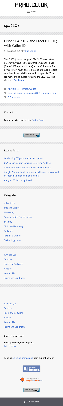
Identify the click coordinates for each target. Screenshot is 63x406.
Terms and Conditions (14, 277)
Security (8, 221)
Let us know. (10, 346)
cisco (19, 92)
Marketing (9, 212)
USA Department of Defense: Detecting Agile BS (27, 162)
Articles (8, 268)
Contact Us (9, 273)
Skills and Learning (13, 226)
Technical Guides (28, 88)
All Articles (13, 88)
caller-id (12, 92)
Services (8, 259)
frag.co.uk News (12, 207)
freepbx (26, 92)
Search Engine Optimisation (18, 217)
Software (8, 231)
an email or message (23, 357)
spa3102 (35, 92)
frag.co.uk (35, 401)
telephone (46, 92)
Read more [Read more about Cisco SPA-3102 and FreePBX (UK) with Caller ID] (19, 80)
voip (54, 92)
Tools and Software (13, 264)
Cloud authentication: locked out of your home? (27, 167)
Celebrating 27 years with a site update (23, 158)
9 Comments (14, 97)
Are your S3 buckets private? (18, 180)
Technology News (12, 240)
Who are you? (10, 254)
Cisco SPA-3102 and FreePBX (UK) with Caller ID (30, 43)
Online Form (38, 120)
